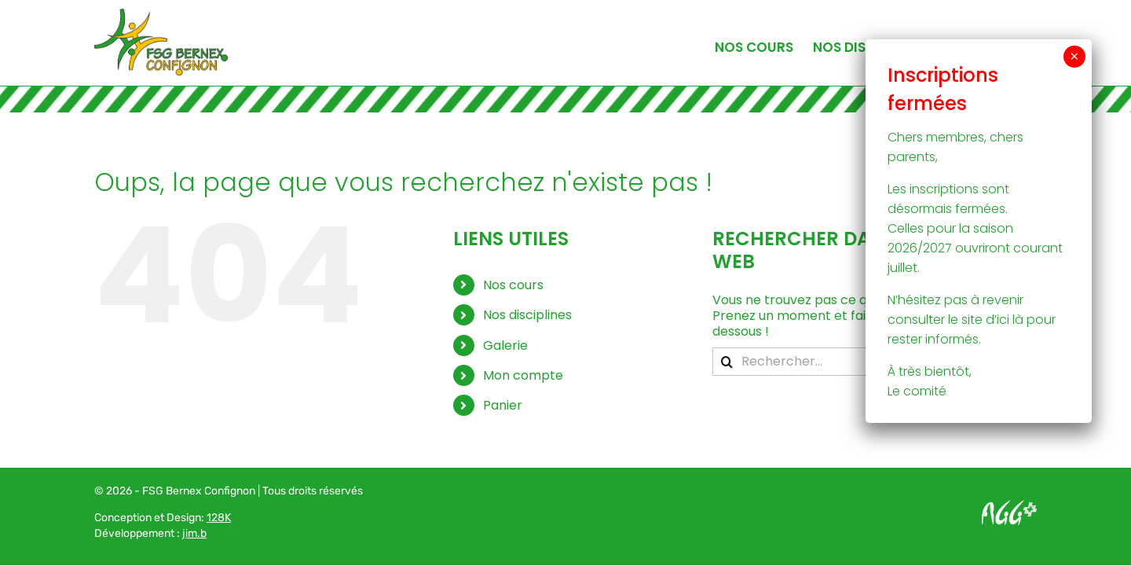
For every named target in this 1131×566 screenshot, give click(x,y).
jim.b (194, 533)
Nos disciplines (527, 315)
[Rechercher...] (861, 361)
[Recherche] (726, 361)
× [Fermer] (1074, 57)
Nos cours (513, 285)
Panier (502, 405)
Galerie (505, 345)
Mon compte (523, 375)
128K (219, 517)
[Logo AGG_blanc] (1009, 506)
